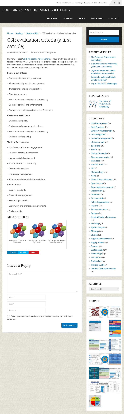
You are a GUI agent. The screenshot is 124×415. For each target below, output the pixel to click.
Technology (96, 254)
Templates (51, 52)
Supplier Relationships (101, 239)
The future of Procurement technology (105, 104)
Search (104, 40)
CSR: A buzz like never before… (37, 59)
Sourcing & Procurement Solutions (36, 10)
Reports (94, 206)
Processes (96, 18)
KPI (92, 168)
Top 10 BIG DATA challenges (104, 84)
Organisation (96, 191)
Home (59, 3)
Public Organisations (100, 202)
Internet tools (97, 164)
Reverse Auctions (99, 209)
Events (94, 149)
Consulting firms (98, 134)
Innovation (95, 161)
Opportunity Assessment (102, 187)
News (82, 18)
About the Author (100, 3)
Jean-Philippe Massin (18, 52)
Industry (68, 18)
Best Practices (67, 3)
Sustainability (39, 52)
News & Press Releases (101, 179)
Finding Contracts (99, 153)
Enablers (52, 18)
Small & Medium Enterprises (103, 217)
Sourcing (95, 224)
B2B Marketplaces (99, 123)
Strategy (113, 18)
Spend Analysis (98, 227)
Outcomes (96, 194)
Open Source (97, 183)
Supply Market (97, 242)
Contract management (101, 138)
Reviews (95, 213)
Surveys (94, 246)
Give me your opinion (100, 157)
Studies (94, 235)
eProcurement (97, 142)
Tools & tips (78, 3)
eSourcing (95, 146)
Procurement (97, 198)
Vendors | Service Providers (103, 269)
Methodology (97, 172)
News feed (88, 3)
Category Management (101, 131)
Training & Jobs (98, 265)
